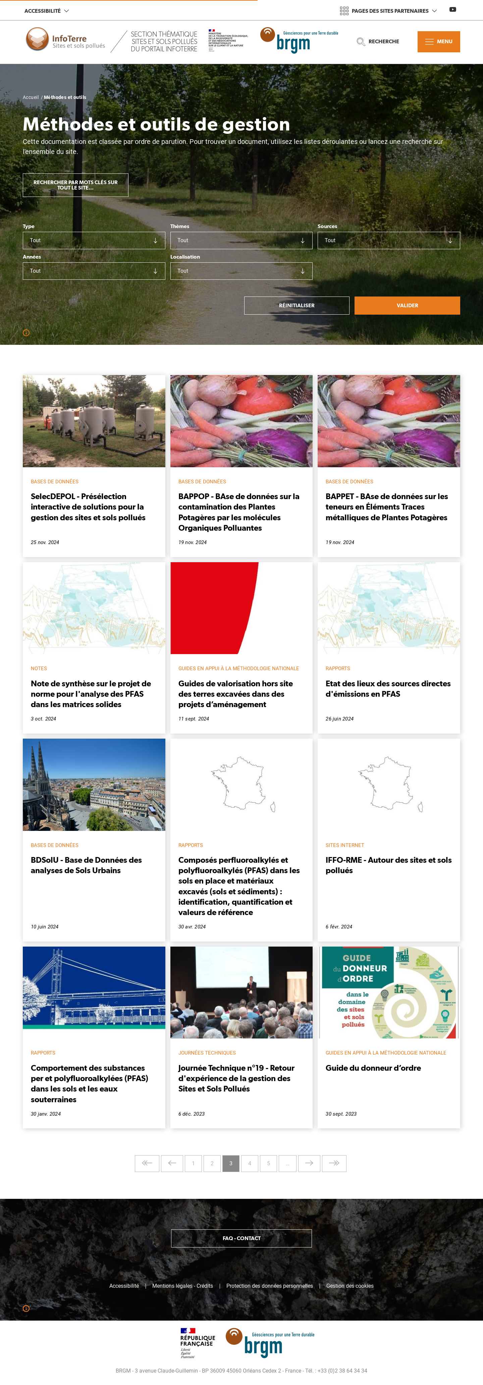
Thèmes (179, 226)
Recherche (378, 42)
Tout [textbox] (35, 240)
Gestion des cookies (350, 1286)
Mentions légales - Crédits (182, 1286)
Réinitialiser (297, 305)
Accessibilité (46, 11)
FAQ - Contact (242, 1238)
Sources (327, 226)
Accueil (31, 97)
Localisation (185, 257)
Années (32, 257)
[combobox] (94, 240)
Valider (407, 305)
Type (29, 226)
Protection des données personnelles (269, 1286)
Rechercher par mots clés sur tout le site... (76, 185)
